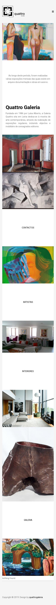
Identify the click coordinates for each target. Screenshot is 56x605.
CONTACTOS (28, 227)
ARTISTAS (28, 302)
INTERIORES (28, 371)
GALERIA (28, 520)
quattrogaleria (36, 597)
